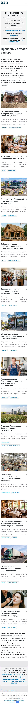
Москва (3, 582)
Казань (3, 170)
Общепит (14, 537)
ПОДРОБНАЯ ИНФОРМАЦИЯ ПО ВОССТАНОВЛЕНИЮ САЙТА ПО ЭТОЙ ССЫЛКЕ (14, 681)
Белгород (4, 305)
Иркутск (4, 260)
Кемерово (4, 127)
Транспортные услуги (13, 582)
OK (17, 702)
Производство (15, 492)
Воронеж (4, 215)
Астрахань (4, 350)
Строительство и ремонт (15, 127)
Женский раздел (12, 627)
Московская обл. (6, 442)
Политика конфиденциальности (9, 690)
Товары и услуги (11, 170)
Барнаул (4, 627)
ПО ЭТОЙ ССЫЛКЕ (16, 41)
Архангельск (5, 397)
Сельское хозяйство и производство (11, 445)
